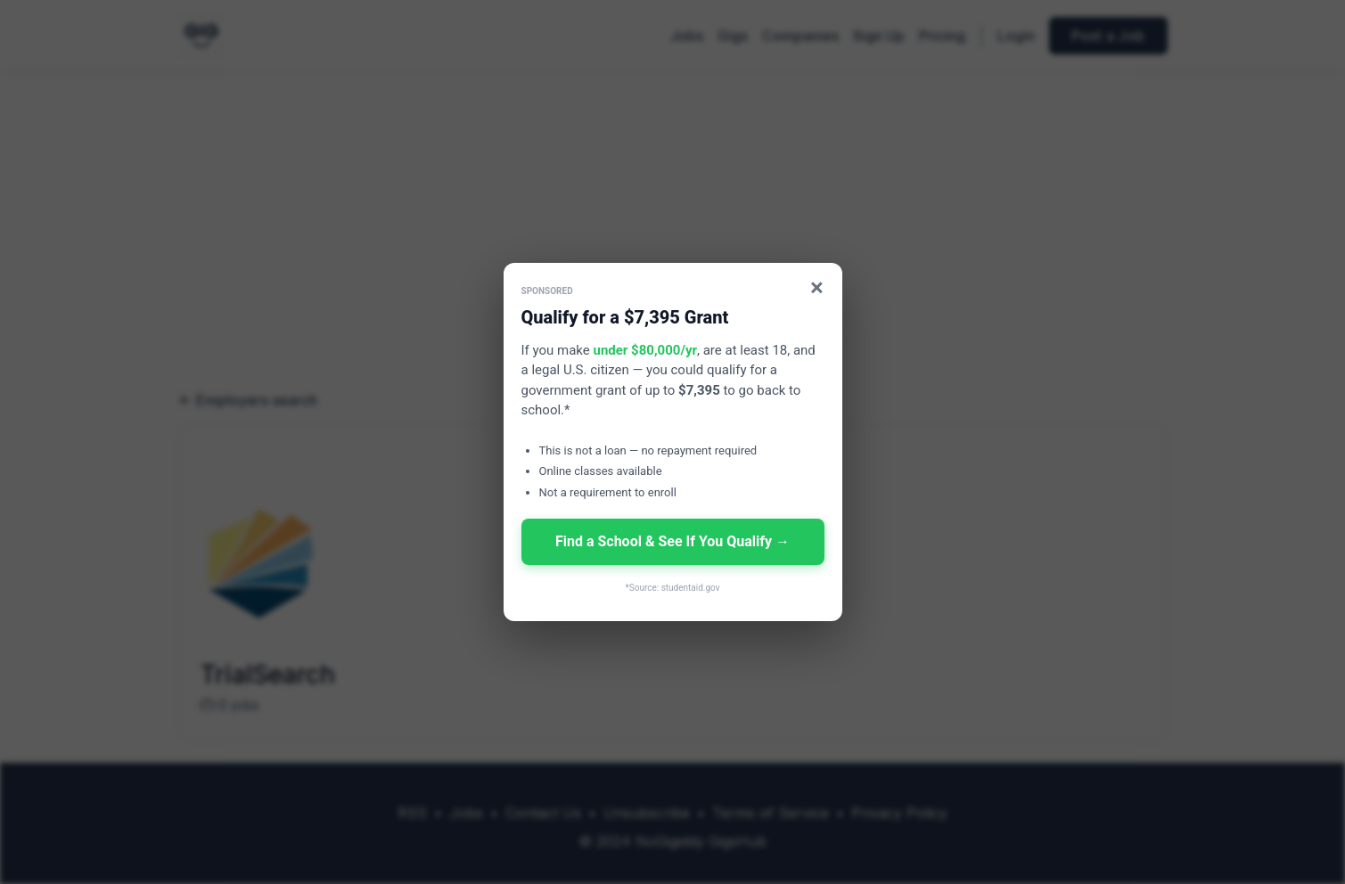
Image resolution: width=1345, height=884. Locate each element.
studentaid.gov (690, 588)
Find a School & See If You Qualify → (672, 541)
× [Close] (817, 287)
